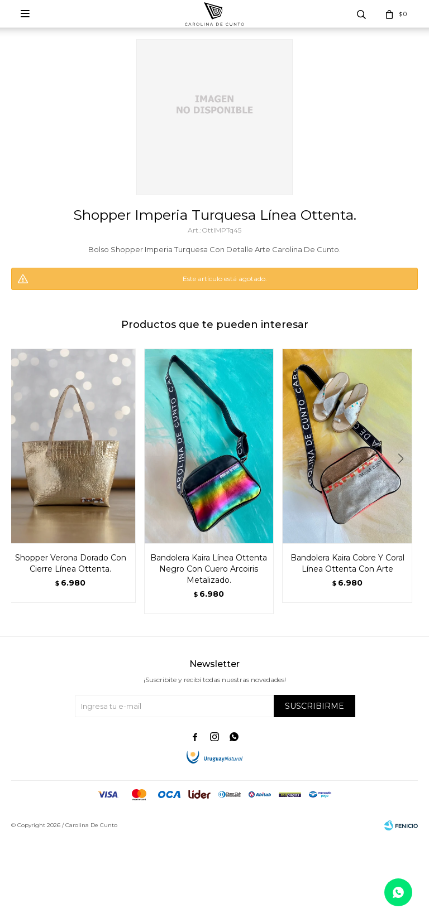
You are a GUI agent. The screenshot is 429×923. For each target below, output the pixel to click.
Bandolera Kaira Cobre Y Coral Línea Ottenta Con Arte (347, 563)
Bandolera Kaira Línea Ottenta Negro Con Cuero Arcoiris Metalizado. (208, 569)
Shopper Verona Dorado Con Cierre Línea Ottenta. (70, 563)
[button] (404, 481)
